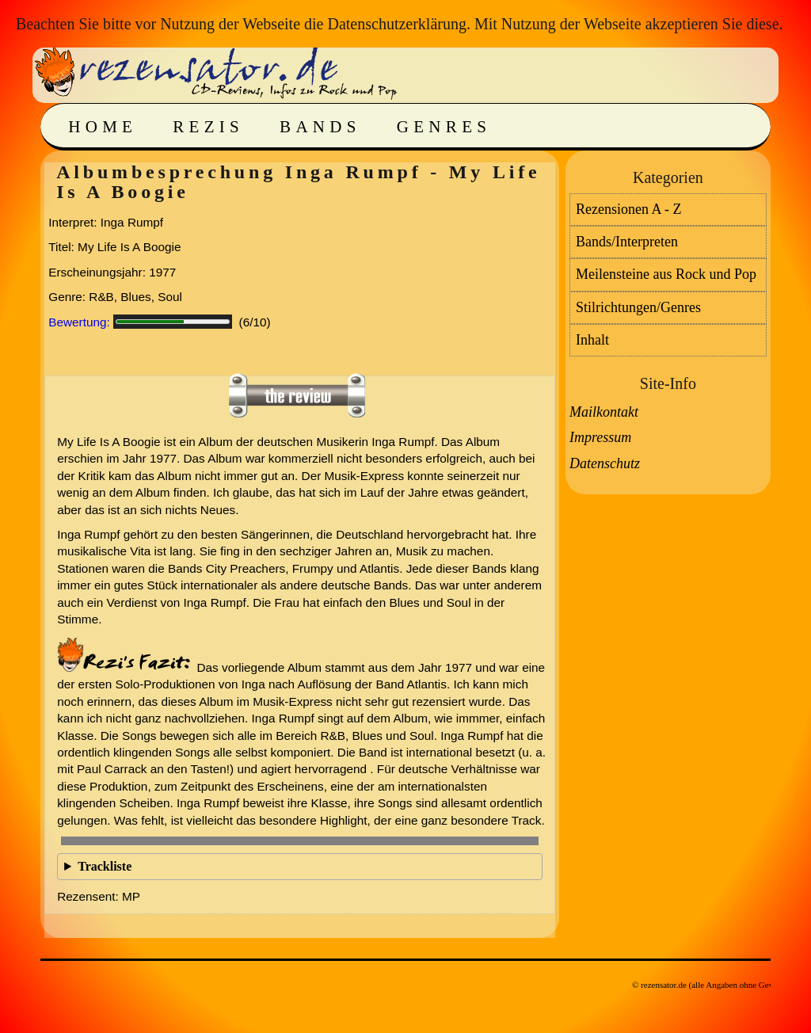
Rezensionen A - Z (628, 209)
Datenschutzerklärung (396, 23)
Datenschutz (604, 463)
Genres (444, 126)
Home (102, 126)
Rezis (208, 126)
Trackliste (104, 866)
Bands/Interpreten (627, 242)
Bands (320, 126)
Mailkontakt (603, 412)
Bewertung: (79, 322)
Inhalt (592, 340)
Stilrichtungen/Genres (638, 307)
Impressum (600, 437)
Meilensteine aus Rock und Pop (666, 274)
